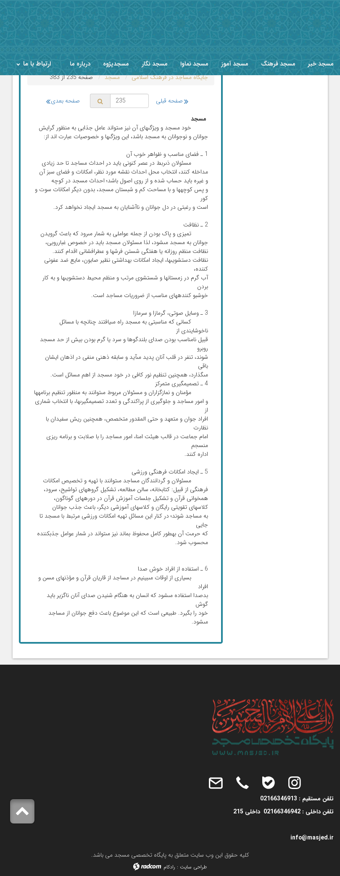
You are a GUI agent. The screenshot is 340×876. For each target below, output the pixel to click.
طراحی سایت (193, 867)
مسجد (112, 77)
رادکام (169, 867)
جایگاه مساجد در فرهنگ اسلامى (170, 77)
